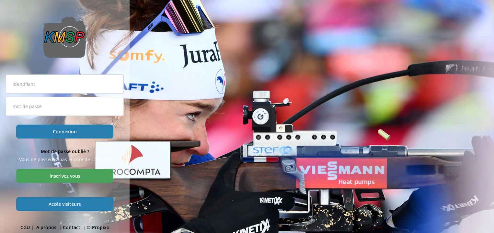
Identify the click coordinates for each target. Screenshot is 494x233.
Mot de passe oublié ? (65, 151)
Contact (72, 227)
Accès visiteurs (65, 204)
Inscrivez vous (65, 176)
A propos (47, 227)
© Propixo (98, 227)
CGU (25, 227)
